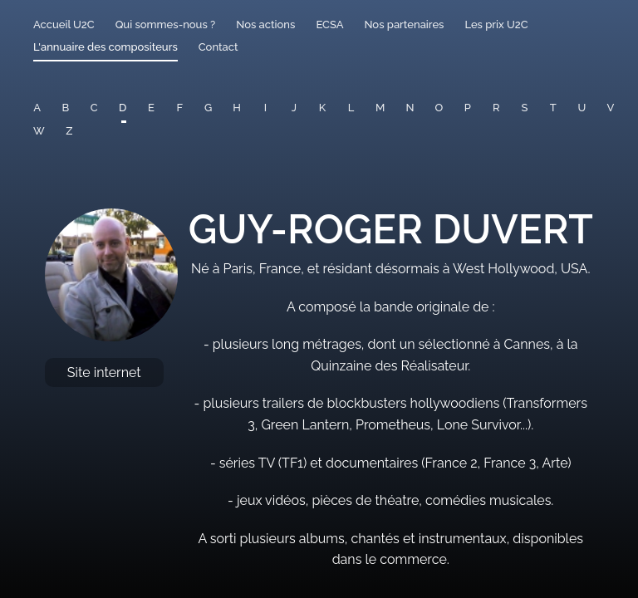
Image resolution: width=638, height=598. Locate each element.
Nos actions (265, 24)
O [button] (438, 107)
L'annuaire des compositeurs (105, 47)
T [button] (553, 107)
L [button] (351, 107)
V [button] (611, 107)
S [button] (525, 107)
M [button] (380, 107)
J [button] (294, 107)
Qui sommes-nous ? (165, 24)
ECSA (329, 24)
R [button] (496, 107)
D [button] (122, 107)
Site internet (104, 372)
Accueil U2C (64, 24)
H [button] (237, 107)
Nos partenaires (404, 24)
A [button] (37, 107)
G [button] (208, 107)
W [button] (39, 131)
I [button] (265, 107)
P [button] (467, 107)
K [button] (322, 107)
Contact (218, 47)
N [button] (409, 107)
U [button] (581, 107)
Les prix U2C (496, 24)
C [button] (94, 107)
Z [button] (69, 131)
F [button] (179, 107)
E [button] (151, 107)
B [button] (66, 107)
